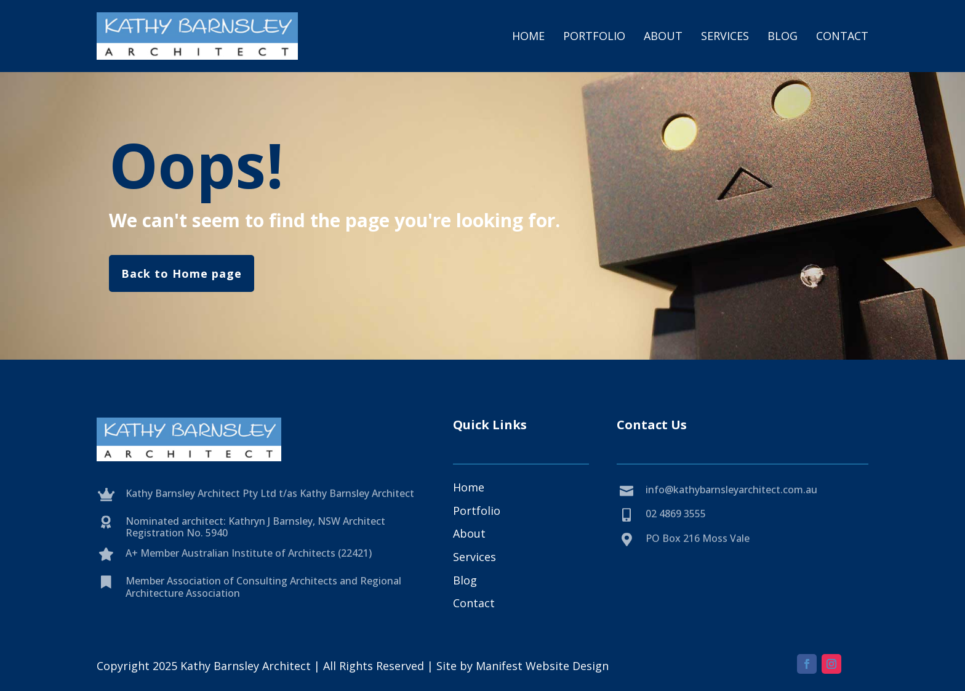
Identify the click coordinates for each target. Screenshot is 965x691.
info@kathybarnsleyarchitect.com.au (731, 501)
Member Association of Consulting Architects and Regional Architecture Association (263, 604)
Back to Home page (181, 273)
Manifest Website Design (542, 665)
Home (528, 35)
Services (725, 35)
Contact (842, 35)
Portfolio (594, 35)
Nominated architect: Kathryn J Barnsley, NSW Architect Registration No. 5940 (255, 544)
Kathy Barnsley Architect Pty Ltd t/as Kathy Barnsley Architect (270, 504)
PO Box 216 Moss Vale (698, 550)
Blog (782, 35)
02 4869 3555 (676, 525)
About (663, 35)
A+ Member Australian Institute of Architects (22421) (249, 565)
